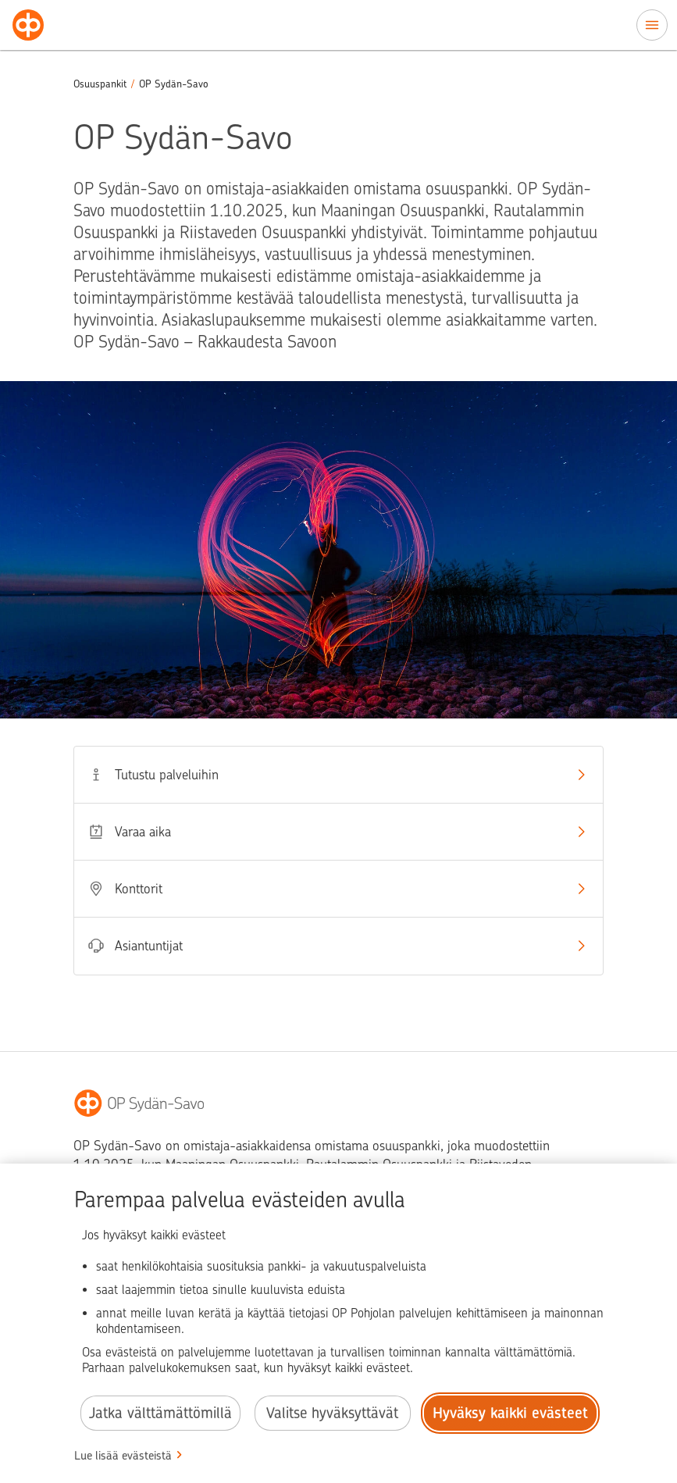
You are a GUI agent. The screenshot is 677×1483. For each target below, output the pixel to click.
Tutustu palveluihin (338, 774)
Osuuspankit (99, 84)
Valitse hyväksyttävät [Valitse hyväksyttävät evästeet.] (332, 1413)
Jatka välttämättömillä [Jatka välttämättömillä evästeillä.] (160, 1413)
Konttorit (338, 888)
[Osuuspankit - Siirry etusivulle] (28, 25)
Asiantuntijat (338, 945)
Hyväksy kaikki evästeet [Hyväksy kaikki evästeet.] (510, 1413)
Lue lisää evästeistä (123, 1456)
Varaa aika (338, 831)
